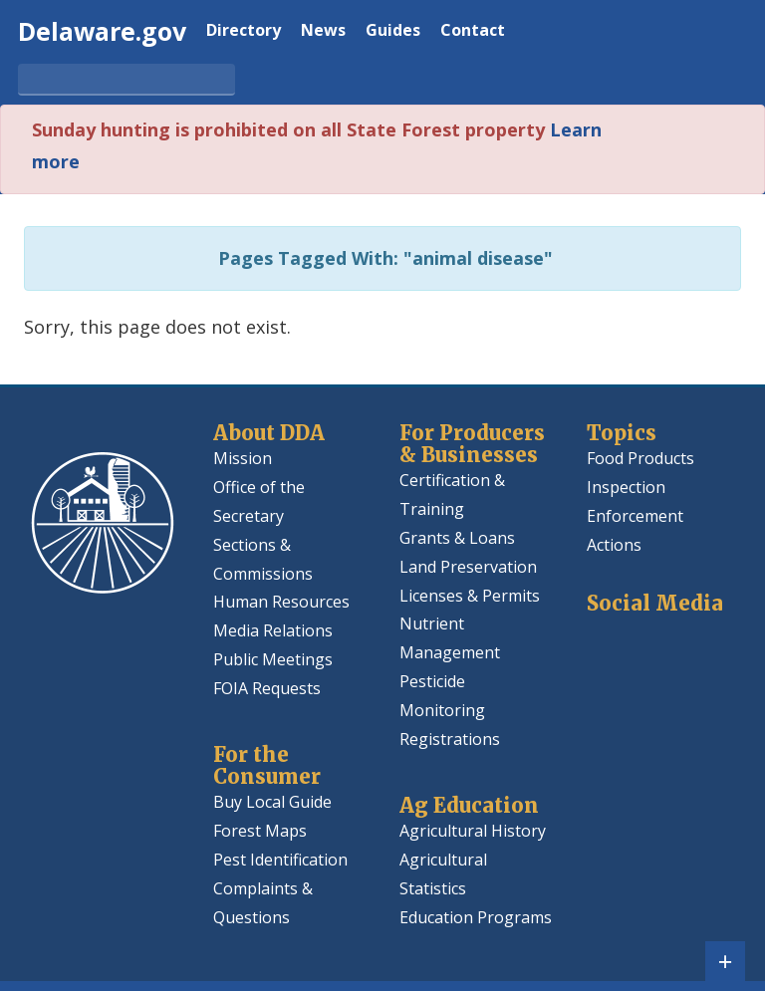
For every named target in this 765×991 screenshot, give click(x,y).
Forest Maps (260, 831)
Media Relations (273, 630)
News (323, 31)
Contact (472, 31)
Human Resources (281, 602)
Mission (242, 458)
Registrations (449, 739)
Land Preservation (468, 567)
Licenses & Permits (469, 596)
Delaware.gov (102, 31)
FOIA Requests (267, 688)
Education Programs (475, 917)
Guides (393, 31)
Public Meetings (273, 659)
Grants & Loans (457, 538)
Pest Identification (280, 859)
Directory (243, 31)
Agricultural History (472, 831)
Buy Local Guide (272, 802)
